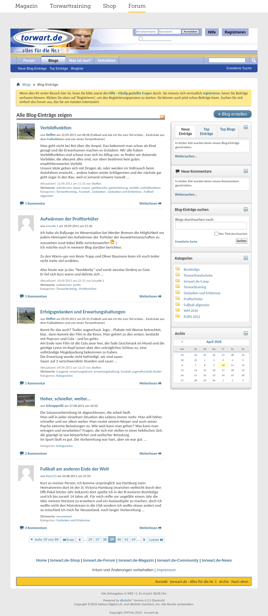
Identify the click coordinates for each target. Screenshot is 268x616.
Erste (68, 539)
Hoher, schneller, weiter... (65, 399)
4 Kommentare (36, 528)
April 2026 (213, 342)
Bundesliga (192, 269)
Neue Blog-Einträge (32, 68)
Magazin (26, 6)
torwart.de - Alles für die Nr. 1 (193, 581)
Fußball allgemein (197, 305)
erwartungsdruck (81, 371)
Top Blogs (227, 129)
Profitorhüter (88, 289)
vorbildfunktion (150, 188)
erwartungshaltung (106, 371)
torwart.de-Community (177, 560)
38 (105, 539)
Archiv (224, 581)
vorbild (133, 188)
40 (119, 539)
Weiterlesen (148, 203)
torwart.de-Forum (99, 560)
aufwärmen (63, 188)
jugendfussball (142, 371)
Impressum (166, 570)
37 (97, 539)
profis (77, 285)
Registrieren (235, 32)
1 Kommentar (35, 203)
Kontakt (161, 581)
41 (126, 539)
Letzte (157, 539)
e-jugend (62, 371)
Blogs (53, 61)
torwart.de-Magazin (136, 560)
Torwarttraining (70, 6)
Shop (109, 6)
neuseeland (64, 516)
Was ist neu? (80, 61)
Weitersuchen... (186, 156)
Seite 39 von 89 (47, 539)
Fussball (84, 192)
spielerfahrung (118, 188)
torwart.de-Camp (196, 281)
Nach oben (239, 581)
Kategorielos (64, 376)
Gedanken (98, 192)
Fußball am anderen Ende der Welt (74, 469)
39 (112, 539)
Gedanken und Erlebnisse (124, 192)
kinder (157, 371)
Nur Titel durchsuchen (231, 234)
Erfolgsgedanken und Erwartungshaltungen (82, 312)
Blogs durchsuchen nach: (211, 223)
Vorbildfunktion (55, 128)
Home (41, 560)
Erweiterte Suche (239, 68)
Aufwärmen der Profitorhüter (69, 219)
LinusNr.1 (98, 281)
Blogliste (77, 68)
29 (90, 539)
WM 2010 (191, 311)
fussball (126, 371)
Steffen (96, 184)
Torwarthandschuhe (198, 275)
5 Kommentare (36, 296)
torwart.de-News (217, 560)
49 (133, 539)
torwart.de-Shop (65, 560)
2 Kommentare (36, 453)
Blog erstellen (232, 114)
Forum (137, 6)
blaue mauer (81, 188)
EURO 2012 (192, 317)
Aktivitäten (107, 61)
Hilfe (212, 32)
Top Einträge (59, 68)
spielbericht (99, 188)
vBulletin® (126, 600)
